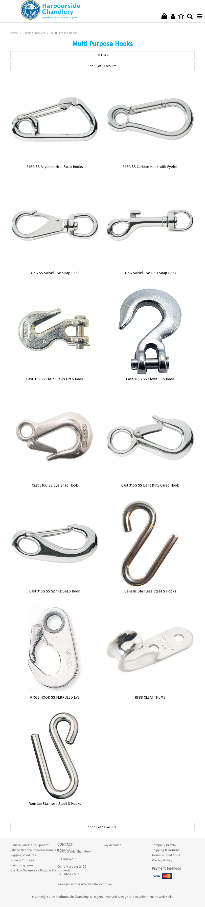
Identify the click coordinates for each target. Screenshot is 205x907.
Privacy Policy (162, 860)
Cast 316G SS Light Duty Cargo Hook (150, 485)
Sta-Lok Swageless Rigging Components (32, 870)
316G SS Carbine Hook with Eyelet (150, 167)
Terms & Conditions (166, 855)
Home (14, 33)
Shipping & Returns (166, 850)
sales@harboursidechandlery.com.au (84, 884)
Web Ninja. (166, 897)
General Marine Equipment (29, 845)
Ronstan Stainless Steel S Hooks (55, 804)
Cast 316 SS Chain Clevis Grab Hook (54, 379)
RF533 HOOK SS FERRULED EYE (55, 697)
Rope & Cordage (22, 860)
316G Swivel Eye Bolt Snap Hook (150, 273)
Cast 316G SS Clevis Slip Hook (150, 379)
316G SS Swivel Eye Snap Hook (55, 273)
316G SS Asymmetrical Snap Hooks (55, 167)
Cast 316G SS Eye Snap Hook (55, 485)
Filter (102, 55)
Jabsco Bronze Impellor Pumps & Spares (32, 850)
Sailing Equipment (23, 865)
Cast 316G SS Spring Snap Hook (54, 591)
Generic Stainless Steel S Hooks (150, 591)
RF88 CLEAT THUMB (150, 697)
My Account (112, 845)
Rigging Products (34, 33)
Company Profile (164, 845)
